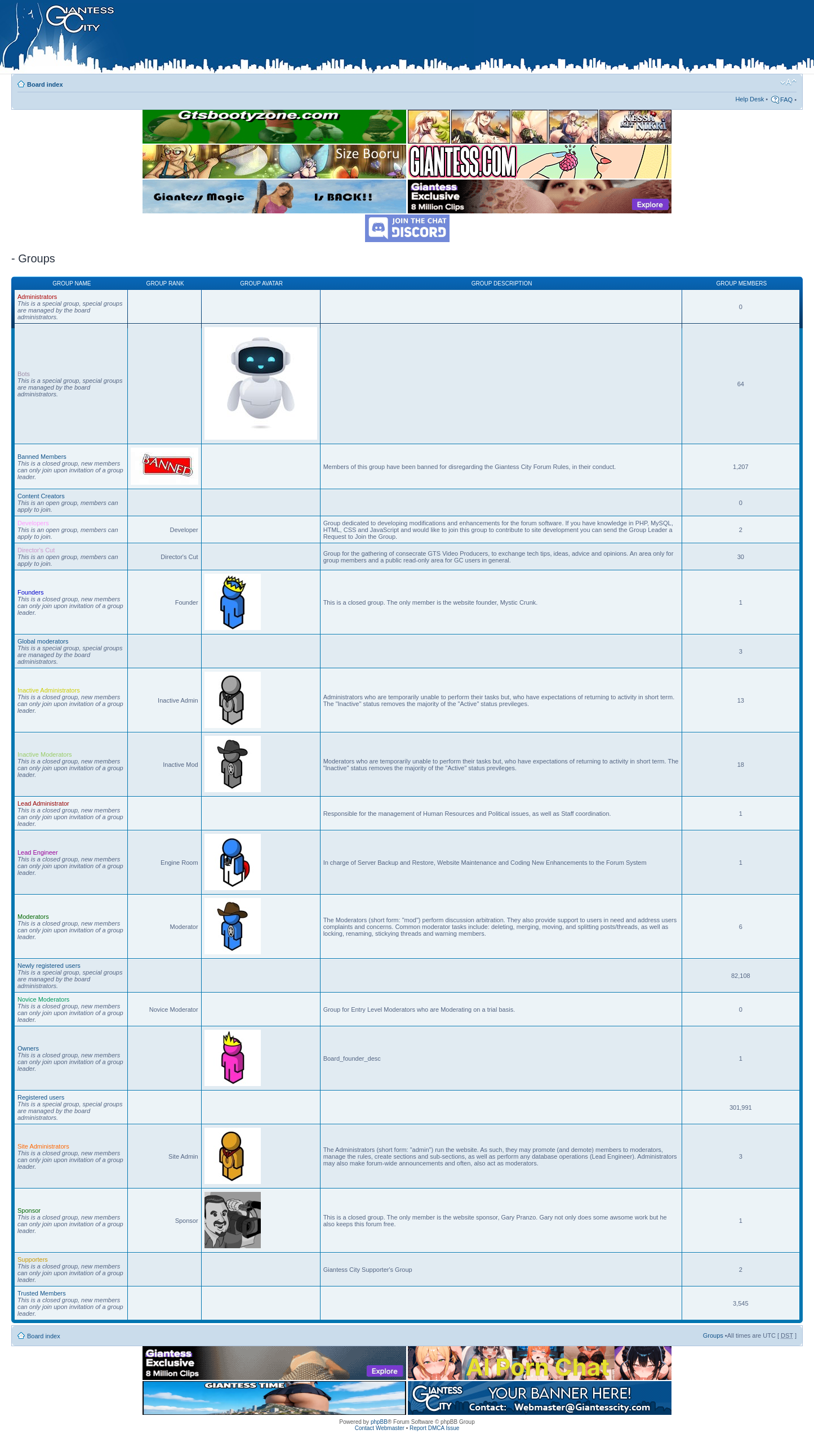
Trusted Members (41, 1293)
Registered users (40, 1097)
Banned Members (41, 456)
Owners (28, 1048)
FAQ (786, 99)
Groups (713, 1335)
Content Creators (41, 496)
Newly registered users (49, 965)
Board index (45, 84)
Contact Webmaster (379, 1428)
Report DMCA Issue (434, 1428)
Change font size (788, 82)
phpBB (379, 1422)
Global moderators (43, 641)
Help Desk (749, 99)
